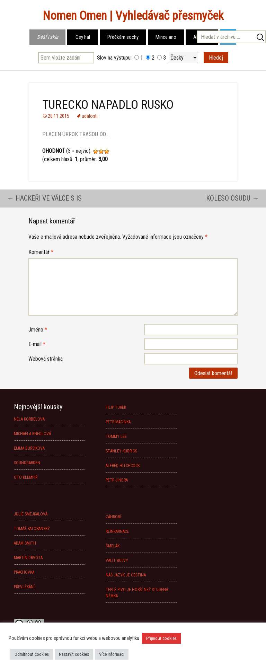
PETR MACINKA (118, 422)
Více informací (111, 654)
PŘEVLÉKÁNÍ (24, 586)
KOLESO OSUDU (232, 198)
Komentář (40, 252)
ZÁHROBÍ (113, 516)
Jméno (37, 329)
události (90, 116)
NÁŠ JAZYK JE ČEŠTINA (126, 575)
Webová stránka (45, 358)
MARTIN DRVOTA (28, 557)
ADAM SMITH (25, 543)
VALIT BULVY (117, 560)
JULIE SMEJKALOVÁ (30, 514)
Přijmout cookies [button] (161, 638)
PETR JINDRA (117, 480)
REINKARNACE (117, 531)
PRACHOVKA (24, 572)
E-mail (36, 344)
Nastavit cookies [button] (74, 654)
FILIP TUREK (116, 407)
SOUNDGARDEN (27, 462)
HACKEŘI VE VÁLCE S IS (44, 198)
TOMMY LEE (116, 436)
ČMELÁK (112, 546)
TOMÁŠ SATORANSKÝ (32, 528)
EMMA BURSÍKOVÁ (29, 448)
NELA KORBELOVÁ (29, 419)
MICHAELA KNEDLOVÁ (32, 433)
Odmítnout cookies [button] (32, 654)
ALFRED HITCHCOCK (123, 465)
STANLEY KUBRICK (121, 451)
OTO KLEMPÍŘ (25, 477)
